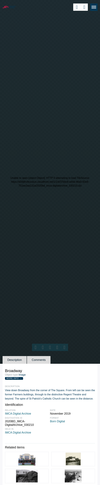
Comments (39, 360)
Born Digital (57, 421)
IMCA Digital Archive (18, 413)
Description (14, 360)
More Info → (14, 378)
